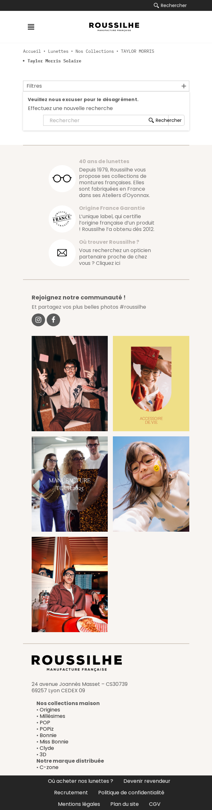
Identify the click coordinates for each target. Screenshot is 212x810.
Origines (50, 709)
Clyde (47, 748)
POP (45, 722)
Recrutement (71, 792)
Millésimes (52, 716)
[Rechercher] (106, 120)
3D (43, 754)
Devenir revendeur (146, 781)
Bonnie (48, 735)
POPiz (47, 729)
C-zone (49, 767)
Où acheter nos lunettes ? (80, 781)
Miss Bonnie (54, 741)
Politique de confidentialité (131, 792)
